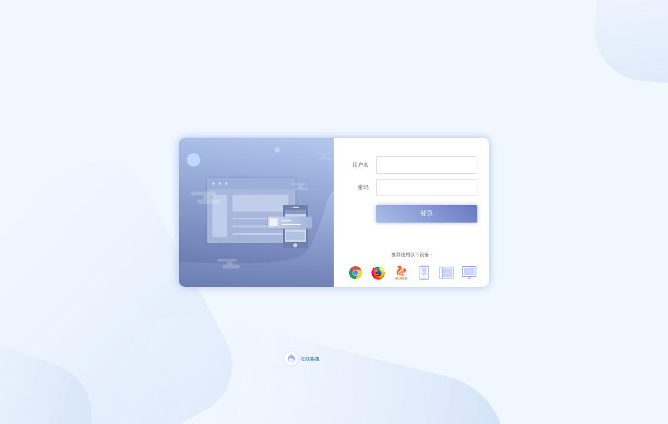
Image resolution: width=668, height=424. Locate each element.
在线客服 (310, 359)
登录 (426, 213)
